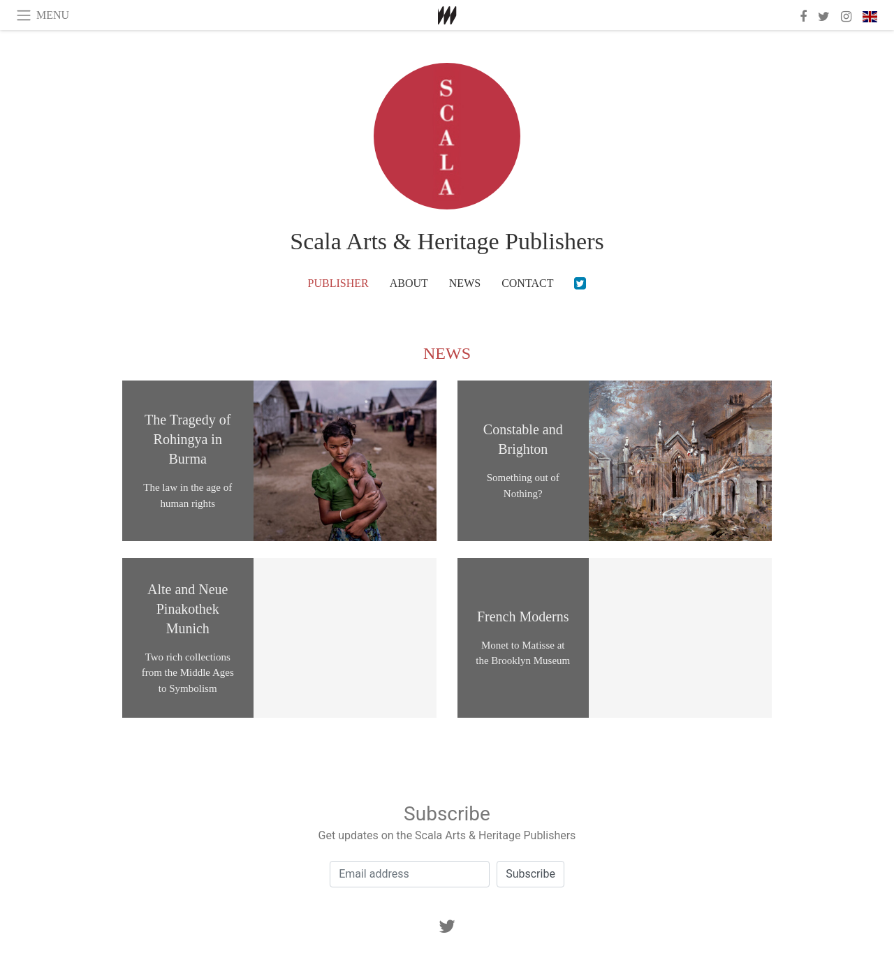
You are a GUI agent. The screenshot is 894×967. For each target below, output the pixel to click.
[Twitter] (580, 283)
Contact (527, 283)
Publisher (338, 283)
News (465, 283)
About (409, 283)
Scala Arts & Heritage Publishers (446, 241)
